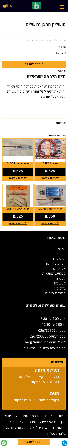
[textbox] (34, 334)
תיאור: (61, 71)
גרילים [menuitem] (61, 288)
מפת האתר (56, 238)
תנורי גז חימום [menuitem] (55, 293)
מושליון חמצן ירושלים (46, 24)
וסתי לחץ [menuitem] (59, 258)
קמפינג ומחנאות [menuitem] (54, 273)
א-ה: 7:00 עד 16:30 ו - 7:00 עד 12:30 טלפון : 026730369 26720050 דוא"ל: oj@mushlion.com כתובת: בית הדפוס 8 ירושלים (44, 333)
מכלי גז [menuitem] (60, 278)
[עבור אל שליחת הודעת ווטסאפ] (4, 443)
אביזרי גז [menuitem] (59, 268)
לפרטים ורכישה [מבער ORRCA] (50, 178)
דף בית (63, 40)
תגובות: (61, 123)
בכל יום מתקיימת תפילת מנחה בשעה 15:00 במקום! (37, 380)
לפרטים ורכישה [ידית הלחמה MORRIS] (50, 223)
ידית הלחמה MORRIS (50, 209)
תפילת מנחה (47, 371)
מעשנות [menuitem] (60, 283)
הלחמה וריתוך (51, 40)
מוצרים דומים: (57, 135)
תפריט (61, 10)
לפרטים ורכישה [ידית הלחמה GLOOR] (18, 178)
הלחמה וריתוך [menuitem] (55, 263)
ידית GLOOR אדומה (18, 209)
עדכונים (57, 362)
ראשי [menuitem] (62, 248)
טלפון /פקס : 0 (47, 336)
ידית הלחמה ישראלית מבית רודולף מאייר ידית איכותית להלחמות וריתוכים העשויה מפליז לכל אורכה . (36, 91)
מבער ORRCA (50, 163)
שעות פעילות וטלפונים (46, 305)
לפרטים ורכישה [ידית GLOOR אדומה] (18, 223)
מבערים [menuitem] (60, 253)
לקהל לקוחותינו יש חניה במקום (36, 401)
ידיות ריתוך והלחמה (35, 40)
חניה (54, 394)
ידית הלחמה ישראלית (46, 77)
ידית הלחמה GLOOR (18, 163)
